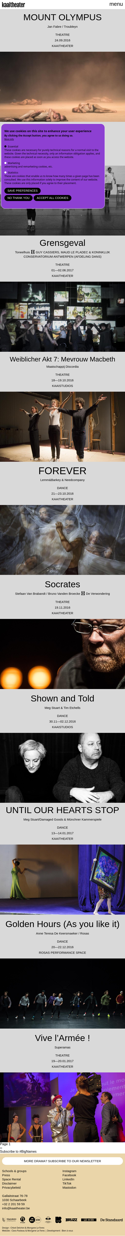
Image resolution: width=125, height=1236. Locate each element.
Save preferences (22, 190)
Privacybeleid (11, 1187)
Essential (13, 146)
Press (6, 1175)
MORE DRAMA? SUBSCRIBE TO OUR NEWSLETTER (62, 1161)
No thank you (18, 198)
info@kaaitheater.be (16, 1208)
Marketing (14, 163)
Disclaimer (9, 1183)
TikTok (66, 1183)
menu (116, 4)
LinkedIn (68, 1179)
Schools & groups (14, 1171)
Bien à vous (67, 1230)
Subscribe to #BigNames (18, 1151)
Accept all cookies (52, 198)
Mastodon (69, 1187)
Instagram (69, 1171)
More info (9, 139)
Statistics (13, 172)
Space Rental (11, 1179)
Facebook (69, 1175)
